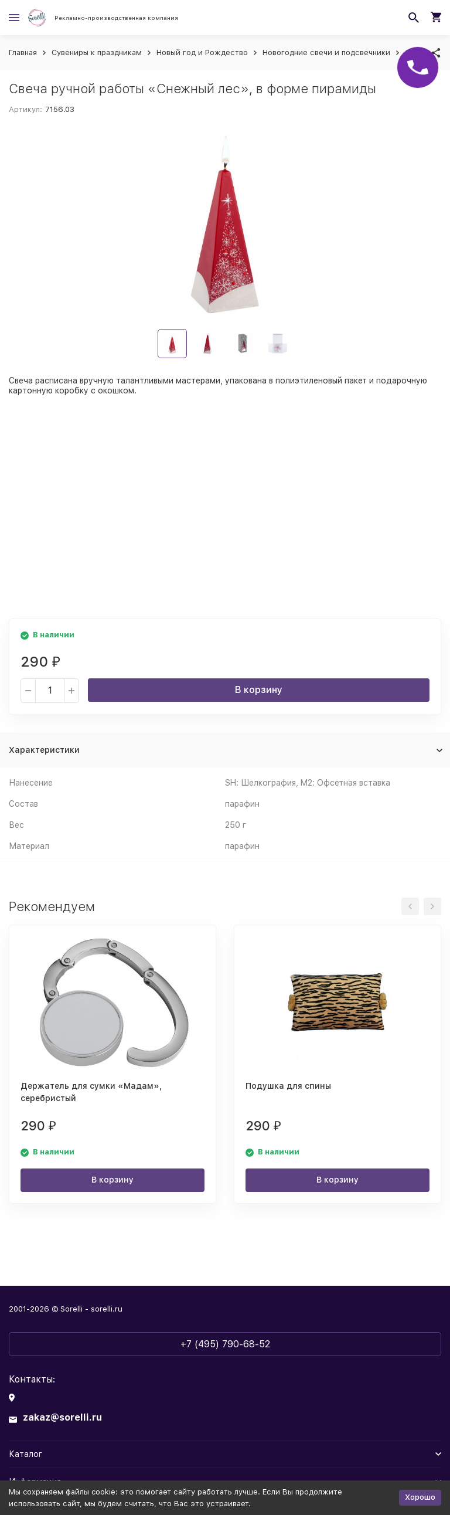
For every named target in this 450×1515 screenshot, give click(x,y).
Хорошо (420, 1497)
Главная (23, 52)
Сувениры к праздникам (97, 52)
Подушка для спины (288, 1086)
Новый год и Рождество (202, 52)
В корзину (258, 689)
